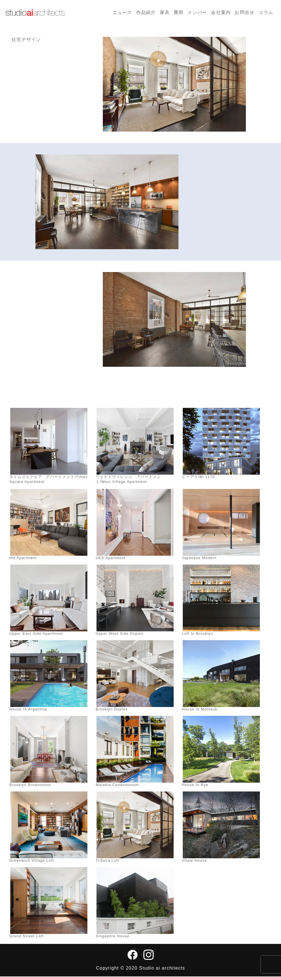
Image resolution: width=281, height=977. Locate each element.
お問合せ (244, 12)
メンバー (197, 12)
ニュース (122, 12)
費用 (179, 12)
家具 (165, 12)
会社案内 (221, 12)
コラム (265, 12)
